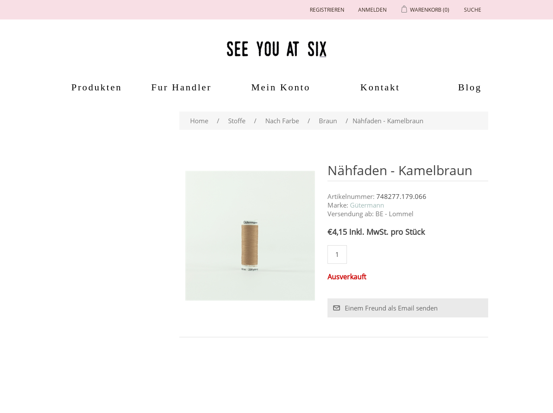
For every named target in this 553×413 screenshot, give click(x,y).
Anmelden (372, 9)
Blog (470, 87)
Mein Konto (281, 87)
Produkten (93, 87)
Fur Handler (181, 87)
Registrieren (327, 9)
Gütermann (367, 205)
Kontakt (380, 87)
